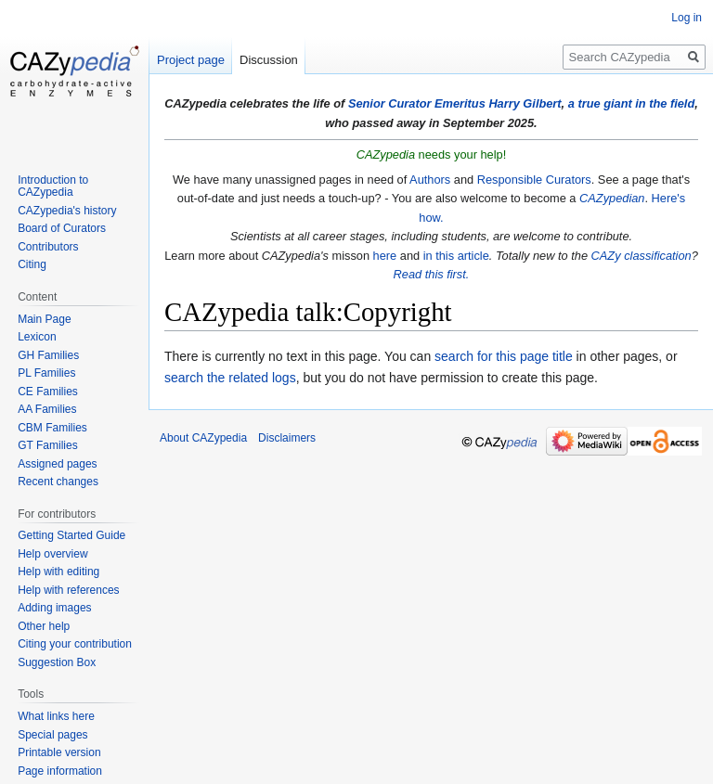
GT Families (47, 445)
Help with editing (58, 571)
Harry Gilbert (524, 103)
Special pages (52, 734)
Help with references (68, 590)
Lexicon (37, 336)
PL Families (46, 372)
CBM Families (52, 427)
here (385, 256)
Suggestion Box (57, 662)
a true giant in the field (631, 103)
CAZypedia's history (67, 210)
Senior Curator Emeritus (417, 103)
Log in (686, 17)
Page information (60, 771)
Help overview (52, 553)
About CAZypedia (203, 437)
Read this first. (432, 274)
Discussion (269, 60)
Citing (32, 264)
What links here (56, 716)
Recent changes (58, 481)
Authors (429, 179)
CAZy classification (641, 256)
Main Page (44, 319)
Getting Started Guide (71, 535)
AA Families (47, 409)
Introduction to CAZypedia (53, 186)
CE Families (48, 391)
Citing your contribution (75, 643)
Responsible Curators (534, 179)
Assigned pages (57, 463)
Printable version (59, 752)
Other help (44, 626)
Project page (191, 60)
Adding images (54, 607)
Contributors (48, 246)
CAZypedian (611, 198)
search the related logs (230, 377)
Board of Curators (62, 228)
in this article (456, 256)
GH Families (48, 355)
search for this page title (503, 356)
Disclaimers (287, 437)
